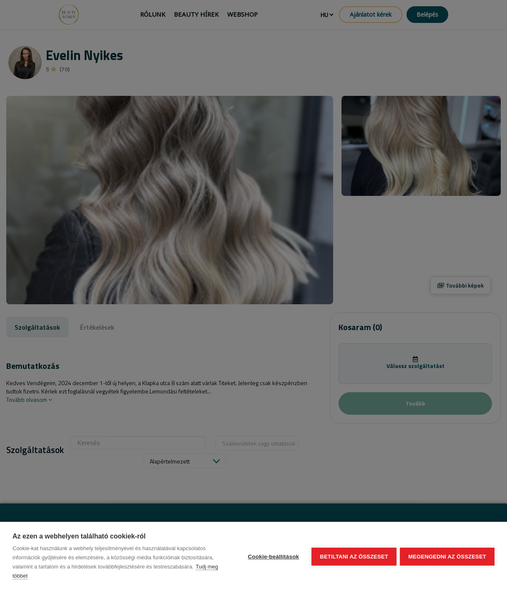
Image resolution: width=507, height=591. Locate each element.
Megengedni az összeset (447, 556)
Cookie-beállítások (273, 556)
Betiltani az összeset (353, 556)
